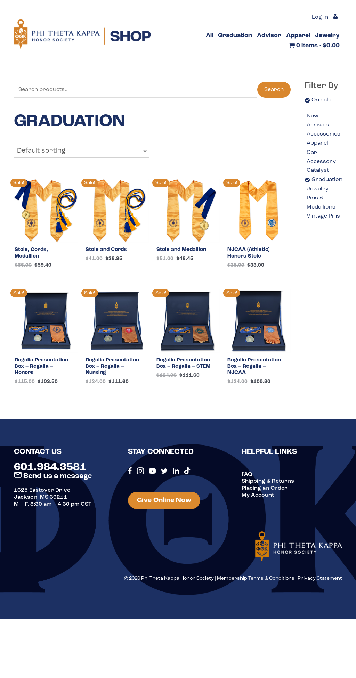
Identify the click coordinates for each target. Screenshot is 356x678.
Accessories (323, 134)
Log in (320, 17)
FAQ (247, 477)
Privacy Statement (320, 580)
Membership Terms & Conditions (255, 580)
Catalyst (318, 170)
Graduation (327, 179)
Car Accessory (321, 157)
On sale (321, 100)
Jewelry (318, 189)
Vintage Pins (323, 216)
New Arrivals (318, 120)
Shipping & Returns (268, 484)
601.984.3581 (50, 469)
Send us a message (53, 479)
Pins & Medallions (321, 202)
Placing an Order (265, 490)
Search (274, 89)
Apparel (317, 143)
